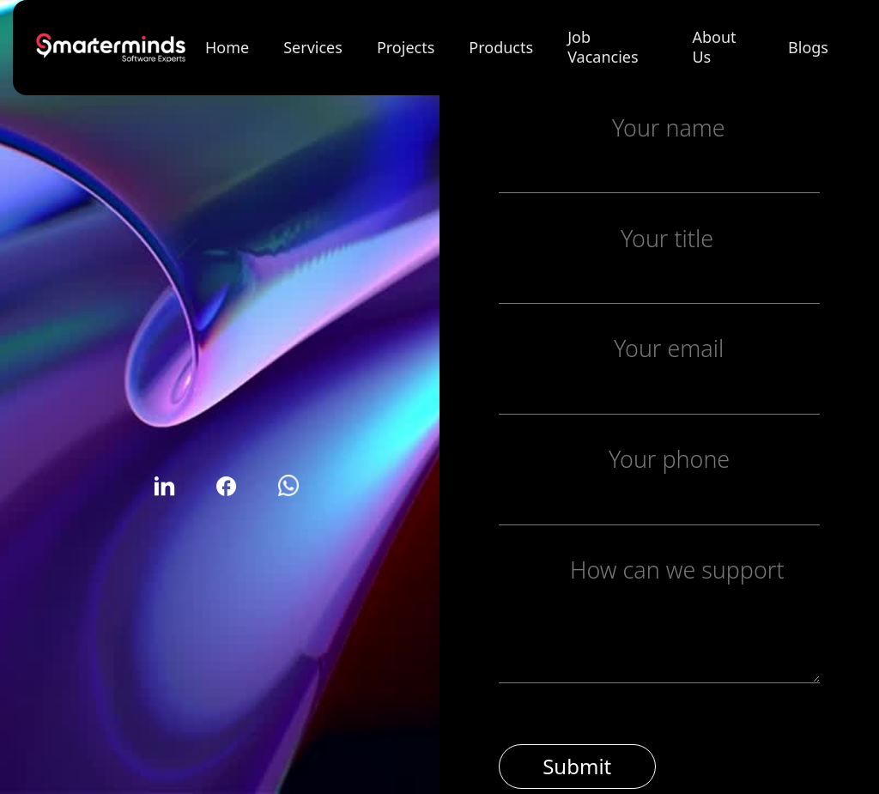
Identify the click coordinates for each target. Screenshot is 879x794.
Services (313, 47)
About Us (714, 47)
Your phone (669, 459)
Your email (669, 348)
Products (501, 47)
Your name (668, 127)
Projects (405, 47)
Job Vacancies (602, 47)
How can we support (677, 569)
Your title (667, 237)
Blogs (808, 47)
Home (227, 47)
